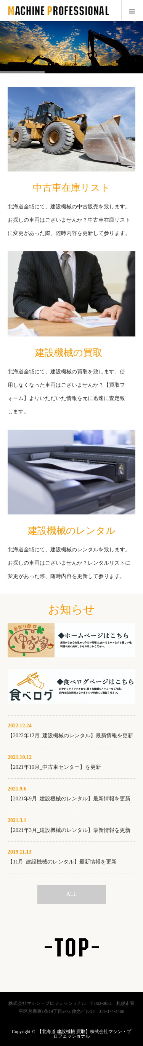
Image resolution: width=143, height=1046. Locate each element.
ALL (71, 894)
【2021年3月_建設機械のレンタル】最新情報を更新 (69, 830)
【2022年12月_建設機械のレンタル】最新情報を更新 (70, 735)
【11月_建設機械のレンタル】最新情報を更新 (62, 862)
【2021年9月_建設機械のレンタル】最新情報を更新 (69, 799)
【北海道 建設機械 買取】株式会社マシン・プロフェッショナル (84, 1034)
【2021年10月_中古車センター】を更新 (54, 767)
